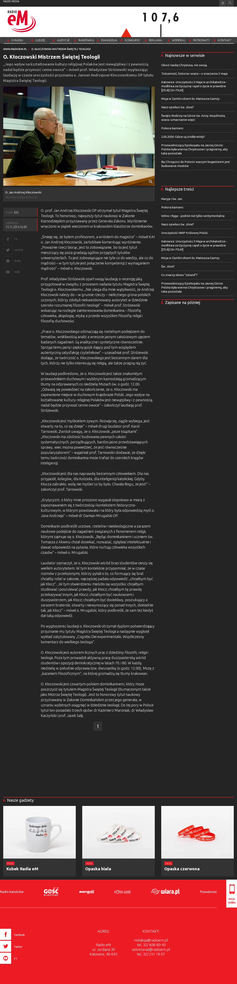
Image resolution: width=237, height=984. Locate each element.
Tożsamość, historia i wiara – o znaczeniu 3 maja (194, 73)
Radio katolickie (11, 892)
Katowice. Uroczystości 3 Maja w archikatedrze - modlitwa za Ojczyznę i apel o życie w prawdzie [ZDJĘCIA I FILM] (194, 86)
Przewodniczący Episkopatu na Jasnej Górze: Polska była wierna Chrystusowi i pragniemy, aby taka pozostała (194, 149)
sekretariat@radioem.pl (151, 949)
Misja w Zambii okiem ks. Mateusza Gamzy (190, 98)
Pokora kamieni (172, 128)
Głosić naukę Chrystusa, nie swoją (184, 65)
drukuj (17, 260)
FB (15, 239)
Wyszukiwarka (230, 3)
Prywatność (208, 892)
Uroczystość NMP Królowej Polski (184, 233)
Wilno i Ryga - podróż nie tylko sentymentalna (192, 216)
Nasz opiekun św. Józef (177, 107)
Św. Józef (167, 266)
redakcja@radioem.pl (151, 940)
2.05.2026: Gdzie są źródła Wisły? (183, 136)
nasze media (11, 1)
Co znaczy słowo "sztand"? (179, 275)
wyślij (16, 271)
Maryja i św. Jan (171, 199)
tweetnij (18, 250)
